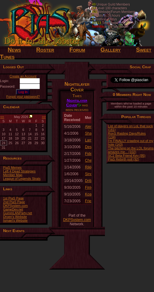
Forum (77, 49)
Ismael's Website (15, 220)
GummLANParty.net (17, 213)
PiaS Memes (12, 167)
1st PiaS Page (13, 198)
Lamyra (91, 140)
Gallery (110, 49)
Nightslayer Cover (76, 102)
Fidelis (90, 154)
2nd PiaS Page (14, 202)
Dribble (91, 181)
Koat (89, 194)
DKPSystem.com (15, 205)
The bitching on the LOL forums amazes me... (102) (131, 150)
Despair (91, 147)
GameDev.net (13, 209)
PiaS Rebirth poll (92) (123, 159)
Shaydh (91, 133)
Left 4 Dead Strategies (19, 171)
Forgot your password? (23, 96)
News (14, 49)
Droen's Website (15, 217)
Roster (45, 49)
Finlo (89, 187)
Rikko (89, 167)
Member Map (12, 175)
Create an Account (23, 76)
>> (44, 117)
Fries (89, 201)
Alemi (89, 126)
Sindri (89, 174)
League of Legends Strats (21, 178)
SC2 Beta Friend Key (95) (126, 155)
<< (2, 117)
